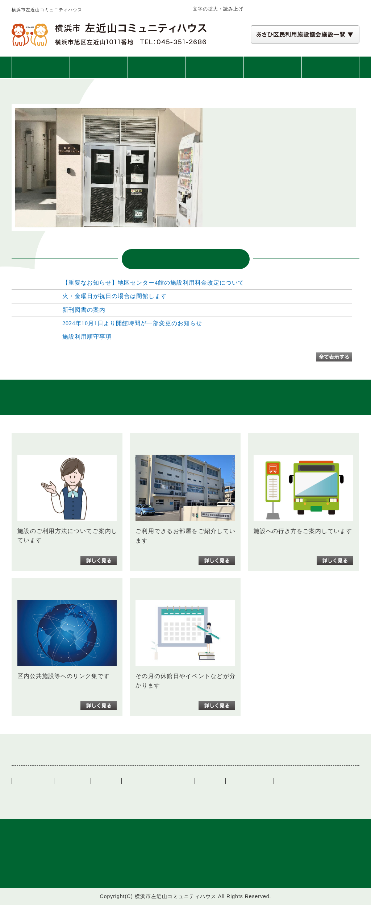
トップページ (40, 67)
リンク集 (179, 781)
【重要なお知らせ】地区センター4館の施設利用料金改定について (153, 283)
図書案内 (272, 67)
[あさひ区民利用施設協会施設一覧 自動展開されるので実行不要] (305, 34)
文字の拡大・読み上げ (218, 9)
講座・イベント (215, 67)
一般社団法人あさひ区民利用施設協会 (96, 792)
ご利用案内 (99, 67)
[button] (305, 34)
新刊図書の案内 (83, 310)
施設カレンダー (249, 781)
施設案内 (156, 67)
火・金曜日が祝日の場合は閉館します (114, 296)
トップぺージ (33, 781)
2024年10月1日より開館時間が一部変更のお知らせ (132, 323)
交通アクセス (330, 67)
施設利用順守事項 (87, 337)
